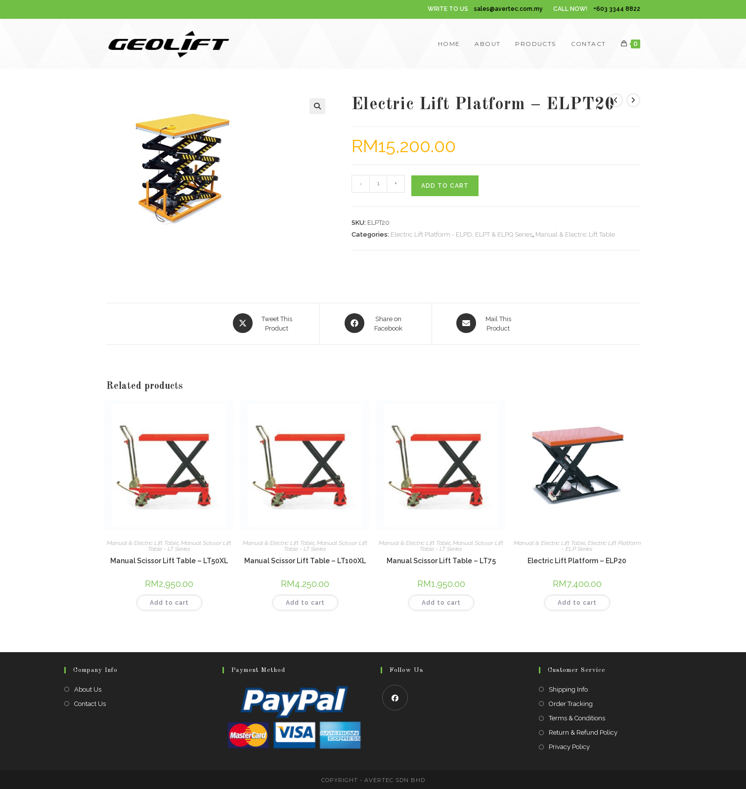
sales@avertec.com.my (508, 8)
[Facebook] (395, 696)
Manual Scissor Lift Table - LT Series (189, 544)
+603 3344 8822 (616, 8)
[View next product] (633, 100)
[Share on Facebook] (376, 323)
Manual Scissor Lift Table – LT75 (441, 559)
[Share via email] (485, 323)
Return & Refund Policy (583, 731)
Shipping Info (568, 688)
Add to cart (445, 185)
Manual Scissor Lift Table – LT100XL (305, 559)
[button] (317, 106)
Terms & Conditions (577, 716)
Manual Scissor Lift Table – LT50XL (169, 559)
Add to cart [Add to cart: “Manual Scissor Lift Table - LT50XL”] (169, 601)
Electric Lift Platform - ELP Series (601, 544)
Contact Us (90, 702)
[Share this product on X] (264, 323)
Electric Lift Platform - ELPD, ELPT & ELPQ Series (461, 234)
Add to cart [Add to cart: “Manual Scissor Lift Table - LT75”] (441, 601)
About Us (87, 688)
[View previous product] (616, 100)
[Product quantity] (378, 184)
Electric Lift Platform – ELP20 (576, 559)
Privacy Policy (569, 745)
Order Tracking (571, 702)
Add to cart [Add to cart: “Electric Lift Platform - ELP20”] (577, 601)
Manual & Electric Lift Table (575, 234)
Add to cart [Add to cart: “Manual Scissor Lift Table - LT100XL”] (305, 601)
